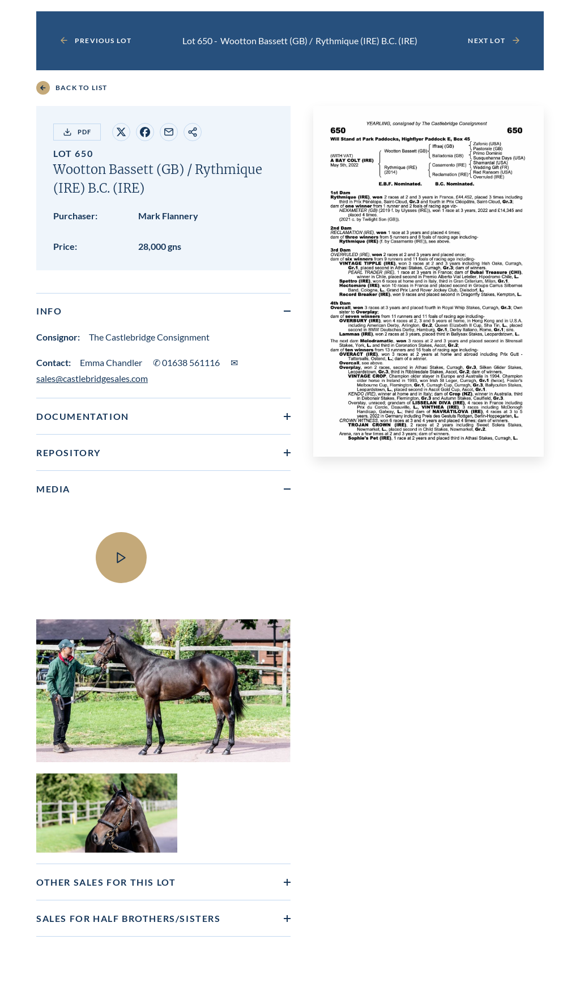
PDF (77, 132)
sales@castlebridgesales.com (92, 378)
